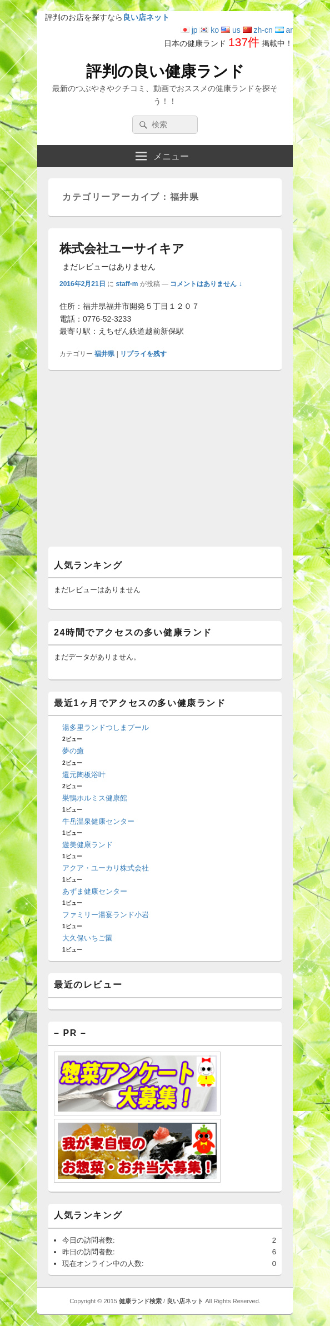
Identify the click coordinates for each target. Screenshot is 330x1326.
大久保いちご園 (87, 938)
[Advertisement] (165, 462)
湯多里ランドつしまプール (105, 727)
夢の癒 (73, 751)
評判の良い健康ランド (165, 71)
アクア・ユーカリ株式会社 (105, 868)
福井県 (104, 354)
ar (284, 30)
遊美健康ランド (87, 844)
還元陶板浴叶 (84, 774)
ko (209, 30)
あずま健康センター (94, 891)
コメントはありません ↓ (206, 284)
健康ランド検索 (140, 1301)
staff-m (127, 284)
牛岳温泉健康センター (98, 821)
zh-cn (258, 30)
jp (189, 30)
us (231, 30)
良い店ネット (185, 1301)
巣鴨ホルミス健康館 (94, 798)
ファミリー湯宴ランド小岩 (105, 914)
